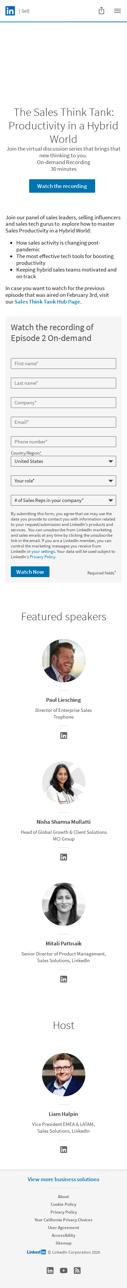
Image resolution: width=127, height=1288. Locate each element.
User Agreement (63, 1227)
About (63, 1196)
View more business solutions (63, 1179)
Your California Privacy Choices (63, 1220)
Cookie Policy (63, 1204)
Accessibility (63, 1235)
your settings (43, 551)
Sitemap (63, 1243)
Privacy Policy (42, 557)
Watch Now (30, 571)
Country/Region (26, 453)
